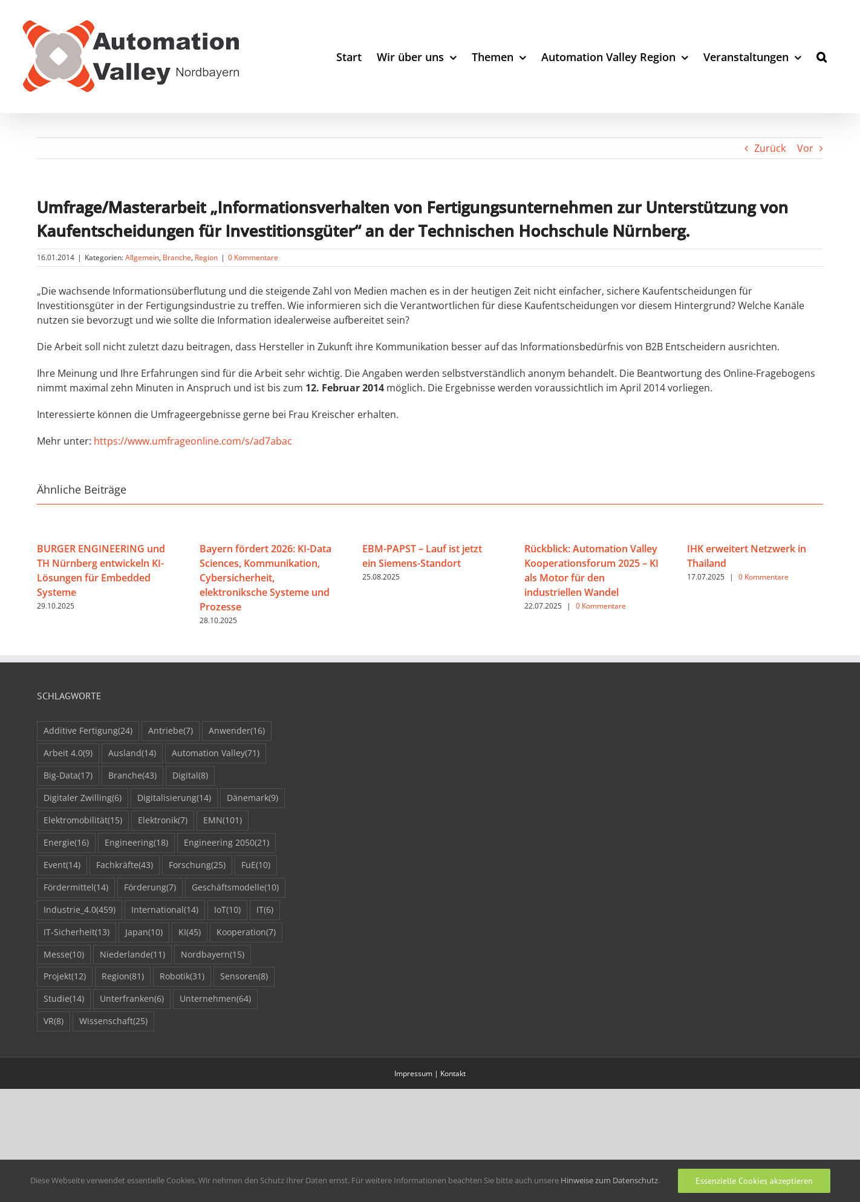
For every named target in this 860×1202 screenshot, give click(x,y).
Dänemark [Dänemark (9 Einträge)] (252, 798)
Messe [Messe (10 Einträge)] (64, 955)
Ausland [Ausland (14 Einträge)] (132, 753)
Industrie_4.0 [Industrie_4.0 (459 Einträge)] (80, 910)
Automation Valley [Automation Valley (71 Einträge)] (215, 753)
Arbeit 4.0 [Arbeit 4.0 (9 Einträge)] (68, 753)
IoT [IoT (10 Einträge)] (227, 910)
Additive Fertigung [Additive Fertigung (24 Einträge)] (88, 731)
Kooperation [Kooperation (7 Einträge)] (246, 932)
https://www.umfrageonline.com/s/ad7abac (193, 441)
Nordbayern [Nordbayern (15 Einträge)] (212, 955)
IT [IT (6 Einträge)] (264, 910)
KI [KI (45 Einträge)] (189, 932)
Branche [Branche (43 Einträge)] (132, 775)
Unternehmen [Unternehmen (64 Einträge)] (215, 999)
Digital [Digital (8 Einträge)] (190, 775)
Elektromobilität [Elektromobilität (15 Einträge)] (83, 820)
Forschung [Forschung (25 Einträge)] (197, 865)
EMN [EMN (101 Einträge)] (222, 820)
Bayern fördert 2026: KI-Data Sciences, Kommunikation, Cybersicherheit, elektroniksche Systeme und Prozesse (265, 577)
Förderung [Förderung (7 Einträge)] (150, 887)
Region (206, 257)
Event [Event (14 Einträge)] (62, 865)
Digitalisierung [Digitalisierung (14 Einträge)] (174, 798)
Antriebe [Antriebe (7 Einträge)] (170, 731)
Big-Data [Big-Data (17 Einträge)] (68, 775)
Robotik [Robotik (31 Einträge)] (182, 976)
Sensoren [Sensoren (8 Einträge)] (244, 976)
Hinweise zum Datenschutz (609, 1180)
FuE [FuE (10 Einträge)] (255, 865)
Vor (805, 148)
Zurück (770, 148)
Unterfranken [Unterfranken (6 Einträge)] (132, 999)
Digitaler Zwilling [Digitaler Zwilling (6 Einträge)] (83, 798)
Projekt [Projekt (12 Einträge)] (65, 976)
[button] (821, 56)
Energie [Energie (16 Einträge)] (66, 843)
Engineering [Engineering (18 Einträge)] (136, 843)
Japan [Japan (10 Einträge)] (144, 932)
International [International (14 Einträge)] (164, 910)
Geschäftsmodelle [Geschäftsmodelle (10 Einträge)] (235, 887)
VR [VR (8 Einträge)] (54, 1021)
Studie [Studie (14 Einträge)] (64, 999)
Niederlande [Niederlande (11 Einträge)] (132, 955)
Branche (177, 257)
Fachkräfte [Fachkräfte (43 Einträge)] (124, 865)
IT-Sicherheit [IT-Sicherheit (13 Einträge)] (76, 932)
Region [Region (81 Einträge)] (123, 976)
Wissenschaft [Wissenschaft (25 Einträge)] (113, 1021)
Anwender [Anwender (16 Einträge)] (237, 731)
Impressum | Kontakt (430, 1073)
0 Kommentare (253, 257)
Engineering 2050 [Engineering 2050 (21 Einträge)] (226, 843)
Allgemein (142, 257)
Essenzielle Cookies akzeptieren (754, 1180)
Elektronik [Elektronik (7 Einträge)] (162, 820)
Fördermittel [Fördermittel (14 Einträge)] (76, 887)
